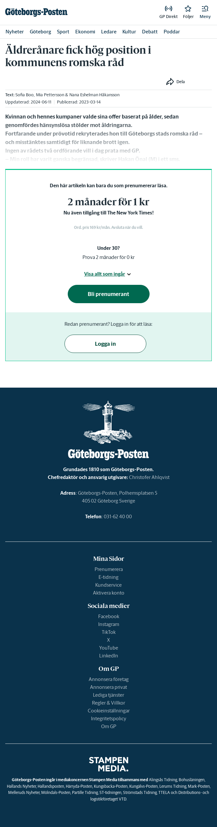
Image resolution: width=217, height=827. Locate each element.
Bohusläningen (192, 779)
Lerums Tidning (172, 786)
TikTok (109, 632)
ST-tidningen (110, 792)
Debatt (150, 31)
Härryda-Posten (79, 786)
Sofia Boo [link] (24, 95)
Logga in (105, 343)
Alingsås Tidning (163, 779)
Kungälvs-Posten (143, 786)
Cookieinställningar (109, 711)
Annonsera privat (108, 687)
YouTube (108, 648)
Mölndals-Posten (55, 792)
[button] (205, 12)
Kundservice (108, 585)
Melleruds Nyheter (24, 792)
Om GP (108, 726)
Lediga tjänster (108, 695)
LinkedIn (108, 655)
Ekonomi (85, 31)
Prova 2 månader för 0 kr (108, 257)
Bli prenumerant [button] (108, 294)
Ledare (109, 31)
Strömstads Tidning (140, 792)
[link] (36, 12)
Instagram (108, 624)
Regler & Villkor (108, 703)
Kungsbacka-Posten (111, 786)
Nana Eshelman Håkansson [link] (94, 95)
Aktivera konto (108, 593)
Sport (63, 31)
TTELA (164, 792)
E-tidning (108, 577)
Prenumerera (109, 569)
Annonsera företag (109, 679)
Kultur (129, 31)
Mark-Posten (199, 786)
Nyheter (15, 31)
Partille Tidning (85, 792)
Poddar (172, 31)
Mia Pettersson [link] (50, 95)
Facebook (108, 616)
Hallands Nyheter (21, 786)
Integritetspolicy (108, 718)
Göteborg (40, 31)
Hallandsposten (51, 786)
